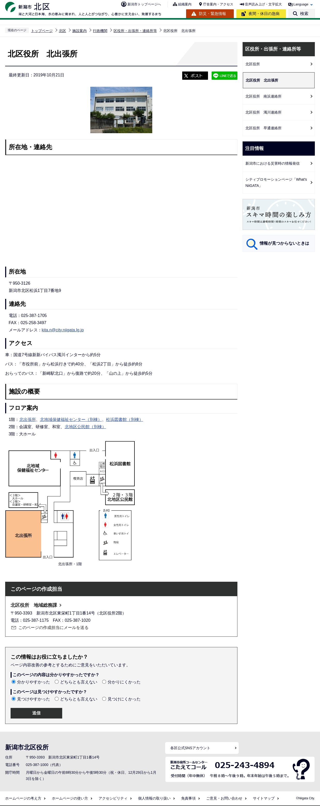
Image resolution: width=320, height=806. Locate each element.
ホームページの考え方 (23, 798)
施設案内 (79, 31)
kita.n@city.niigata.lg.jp (63, 330)
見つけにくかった (124, 699)
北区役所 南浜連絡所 (263, 96)
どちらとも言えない (78, 682)
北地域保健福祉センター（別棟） (71, 419)
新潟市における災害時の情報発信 (272, 163)
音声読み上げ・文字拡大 (263, 4)
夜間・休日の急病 (264, 13)
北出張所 (27, 419)
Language (300, 4)
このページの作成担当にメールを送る (53, 627)
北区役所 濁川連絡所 (263, 112)
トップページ (42, 31)
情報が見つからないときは (284, 243)
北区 (62, 31)
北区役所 (252, 64)
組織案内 (184, 4)
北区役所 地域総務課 (34, 605)
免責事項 (188, 798)
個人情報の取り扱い (154, 798)
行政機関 (100, 31)
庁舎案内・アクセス (218, 4)
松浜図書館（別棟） (124, 419)
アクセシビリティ (113, 798)
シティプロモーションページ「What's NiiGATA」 (276, 182)
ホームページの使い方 (70, 798)
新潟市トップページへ (144, 4)
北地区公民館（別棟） (85, 427)
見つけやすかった (33, 699)
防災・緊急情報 (212, 13)
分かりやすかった (33, 682)
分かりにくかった (124, 682)
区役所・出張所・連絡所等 (135, 31)
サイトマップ (264, 798)
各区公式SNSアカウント (190, 748)
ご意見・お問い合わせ (224, 798)
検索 (304, 13)
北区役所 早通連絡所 (263, 128)
